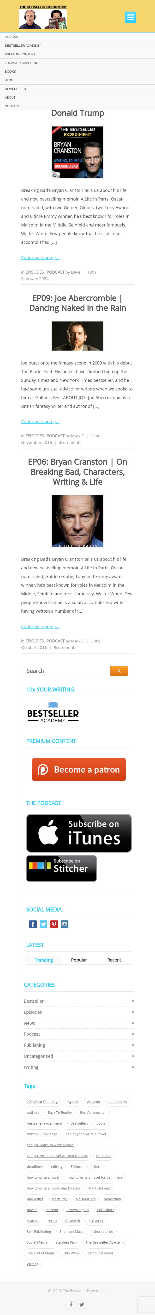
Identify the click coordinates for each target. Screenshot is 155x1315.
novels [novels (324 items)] (32, 1210)
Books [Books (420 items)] (101, 1123)
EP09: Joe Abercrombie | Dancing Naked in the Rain (77, 303)
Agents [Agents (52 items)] (73, 1102)
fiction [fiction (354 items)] (95, 1166)
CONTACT (12, 106)
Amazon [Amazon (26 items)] (93, 1102)
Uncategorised (38, 1056)
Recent (114, 960)
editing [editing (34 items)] (56, 1166)
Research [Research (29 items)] (72, 1221)
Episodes (35, 272)
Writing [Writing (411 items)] (33, 1264)
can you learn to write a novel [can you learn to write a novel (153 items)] (50, 1145)
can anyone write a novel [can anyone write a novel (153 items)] (86, 1134)
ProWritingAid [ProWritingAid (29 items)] (77, 1210)
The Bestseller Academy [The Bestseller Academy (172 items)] (105, 1242)
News (29, 1023)
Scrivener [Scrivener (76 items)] (96, 1221)
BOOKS (10, 71)
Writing (31, 1067)
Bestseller (34, 1001)
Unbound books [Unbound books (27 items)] (100, 1253)
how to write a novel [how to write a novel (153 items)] (43, 1177)
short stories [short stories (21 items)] (103, 1231)
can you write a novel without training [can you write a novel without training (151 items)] (57, 1156)
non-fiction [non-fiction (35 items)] (112, 1199)
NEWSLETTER (15, 89)
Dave (76, 272)
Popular (79, 960)
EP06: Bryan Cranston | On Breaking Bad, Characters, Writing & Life (77, 471)
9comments (65, 647)
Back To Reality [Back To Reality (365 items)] (60, 1112)
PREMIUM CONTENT (20, 54)
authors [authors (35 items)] (33, 1112)
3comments (70, 442)
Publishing (34, 1045)
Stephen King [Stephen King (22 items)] (66, 1242)
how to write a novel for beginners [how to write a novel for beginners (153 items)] (95, 1177)
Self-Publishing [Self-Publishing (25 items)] (39, 1231)
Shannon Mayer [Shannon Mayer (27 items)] (72, 1231)
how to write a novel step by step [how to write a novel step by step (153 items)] (53, 1188)
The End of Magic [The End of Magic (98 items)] (41, 1253)
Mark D (77, 436)
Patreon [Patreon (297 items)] (52, 1210)
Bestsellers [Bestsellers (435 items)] (79, 1123)
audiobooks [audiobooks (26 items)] (117, 1102)
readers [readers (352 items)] (33, 1221)
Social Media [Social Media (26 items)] (37, 1242)
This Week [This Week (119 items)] (71, 1253)
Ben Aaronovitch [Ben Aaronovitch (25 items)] (93, 1112)
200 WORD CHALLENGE (23, 63)
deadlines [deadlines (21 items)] (35, 1166)
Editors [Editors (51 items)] (76, 1166)
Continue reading (38, 257)
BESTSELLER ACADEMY (23, 45)
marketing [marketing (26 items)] (35, 1199)
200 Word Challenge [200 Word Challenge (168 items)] (43, 1102)
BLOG (9, 80)
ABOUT (10, 97)
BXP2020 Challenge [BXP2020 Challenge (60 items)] (42, 1134)
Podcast (56, 272)
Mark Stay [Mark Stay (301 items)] (59, 1199)
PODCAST (12, 37)
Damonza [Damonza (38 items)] (103, 1156)
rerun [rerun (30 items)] (52, 1221)
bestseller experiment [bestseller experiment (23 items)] (44, 1123)
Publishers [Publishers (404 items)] (105, 1210)
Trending (44, 960)
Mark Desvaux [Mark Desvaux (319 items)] (99, 1188)
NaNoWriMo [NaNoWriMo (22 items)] (85, 1199)
